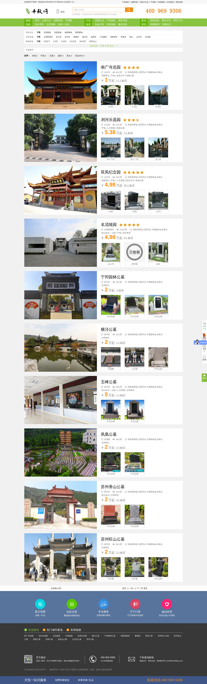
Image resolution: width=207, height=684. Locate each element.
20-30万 (82, 41)
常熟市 (123, 37)
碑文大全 (178, 20)
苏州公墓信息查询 (104, 669)
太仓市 (139, 37)
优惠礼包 (99, 20)
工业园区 (103, 37)
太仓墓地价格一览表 (85, 669)
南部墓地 (68, 32)
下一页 (140, 588)
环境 (43, 56)
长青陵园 (69, 636)
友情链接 (75, 629)
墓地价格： (30, 41)
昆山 (131, 37)
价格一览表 (63, 24)
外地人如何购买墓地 (97, 14)
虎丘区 (85, 37)
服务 (60, 56)
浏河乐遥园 (43, 636)
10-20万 (73, 41)
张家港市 (113, 37)
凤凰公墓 (36, 639)
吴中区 (67, 37)
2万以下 (47, 41)
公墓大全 (46, 20)
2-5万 (55, 41)
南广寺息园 (29, 636)
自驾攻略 (170, 2)
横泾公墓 (95, 636)
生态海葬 (50, 24)
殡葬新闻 (154, 24)
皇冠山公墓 (62, 639)
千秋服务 (125, 2)
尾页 (145, 588)
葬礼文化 (166, 20)
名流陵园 (56, 636)
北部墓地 (47, 32)
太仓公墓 (111, 14)
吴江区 (59, 37)
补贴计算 (99, 24)
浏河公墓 (90, 639)
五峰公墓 (49, 639)
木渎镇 (147, 37)
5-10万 (64, 41)
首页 (37, 20)
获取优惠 (179, 2)
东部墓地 (58, 32)
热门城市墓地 (55, 629)
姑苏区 (93, 37)
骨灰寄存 (39, 24)
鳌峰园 (137, 636)
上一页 (130, 588)
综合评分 (79, 56)
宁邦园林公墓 (109, 636)
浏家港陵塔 (125, 636)
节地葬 (153, 2)
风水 (69, 56)
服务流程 (122, 24)
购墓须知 (154, 20)
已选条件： (30, 50)
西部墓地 (79, 32)
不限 (38, 32)
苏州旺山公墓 (163, 636)
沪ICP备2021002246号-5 (35, 669)
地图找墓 (134, 2)
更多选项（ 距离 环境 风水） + (103, 46)
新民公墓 (149, 636)
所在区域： (30, 37)
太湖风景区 (48, 37)
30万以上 (93, 41)
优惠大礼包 (144, 2)
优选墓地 (33, 629)
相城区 (76, 37)
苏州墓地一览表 (79, 14)
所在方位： (30, 32)
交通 (52, 56)
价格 (34, 56)
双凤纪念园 (82, 636)
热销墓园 (161, 2)
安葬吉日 (166, 24)
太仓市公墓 (76, 639)
